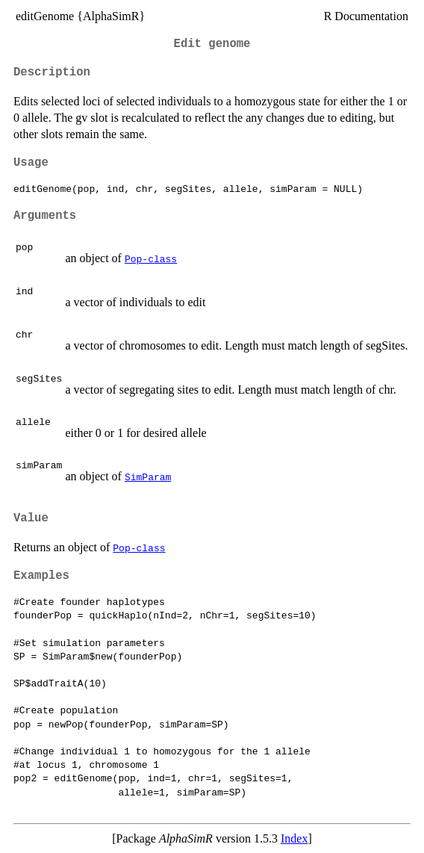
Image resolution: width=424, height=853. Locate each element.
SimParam (148, 476)
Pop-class (151, 258)
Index (294, 838)
